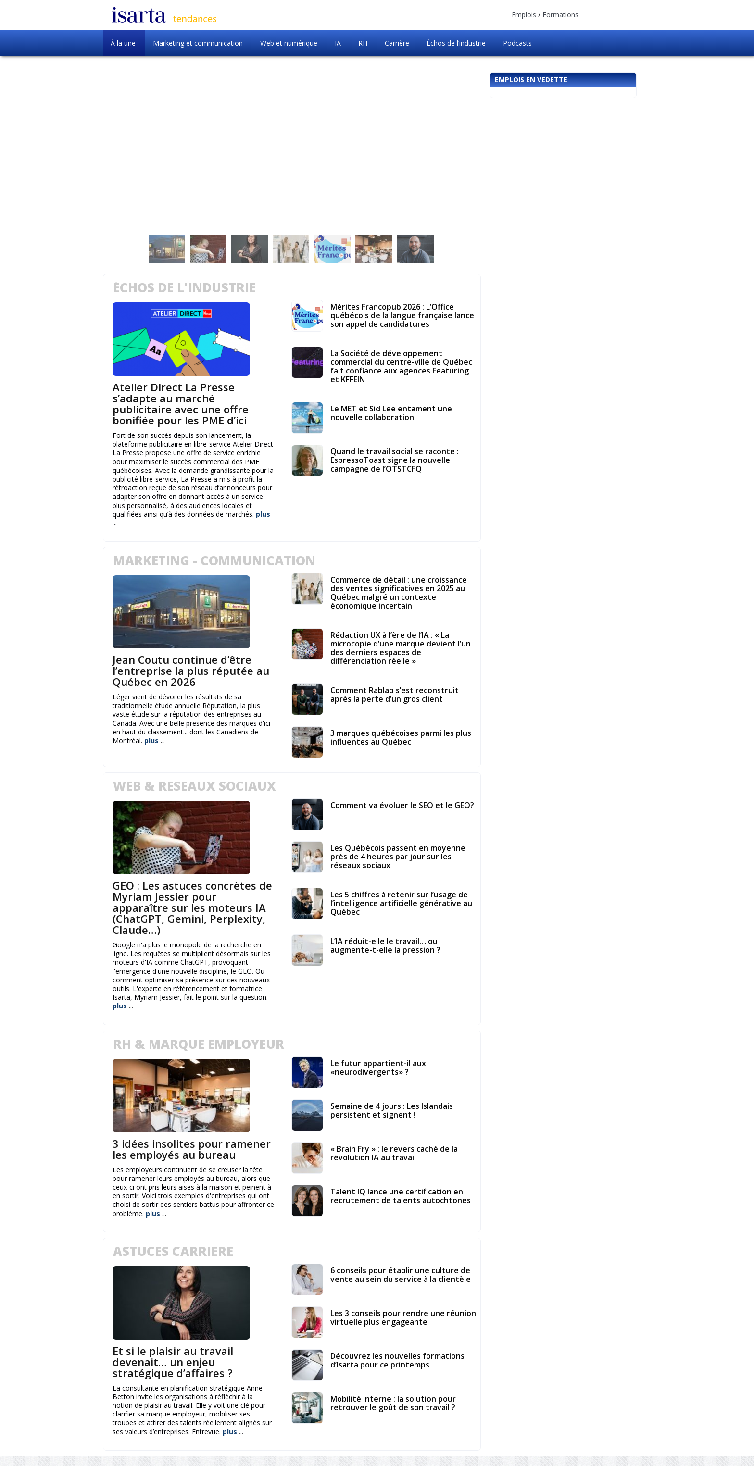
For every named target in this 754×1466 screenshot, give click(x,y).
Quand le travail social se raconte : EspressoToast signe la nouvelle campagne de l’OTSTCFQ (394, 460)
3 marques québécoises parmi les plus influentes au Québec (400, 737)
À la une (123, 43)
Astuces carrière (173, 1251)
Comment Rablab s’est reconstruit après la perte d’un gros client (394, 694)
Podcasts (517, 43)
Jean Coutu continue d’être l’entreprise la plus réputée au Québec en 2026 (191, 670)
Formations (560, 14)
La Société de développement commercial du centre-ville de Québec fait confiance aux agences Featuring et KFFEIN (401, 366)
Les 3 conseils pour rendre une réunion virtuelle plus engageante (403, 1317)
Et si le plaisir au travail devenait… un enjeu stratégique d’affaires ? (173, 1361)
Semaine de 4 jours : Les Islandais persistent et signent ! (391, 1110)
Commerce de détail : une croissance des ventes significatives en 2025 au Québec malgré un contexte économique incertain (398, 592)
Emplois (524, 14)
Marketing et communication (198, 43)
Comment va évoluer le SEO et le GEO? (402, 805)
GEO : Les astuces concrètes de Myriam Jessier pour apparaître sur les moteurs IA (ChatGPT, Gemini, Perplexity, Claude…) (192, 907)
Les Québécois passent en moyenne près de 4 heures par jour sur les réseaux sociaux (397, 856)
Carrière (397, 43)
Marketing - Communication (214, 560)
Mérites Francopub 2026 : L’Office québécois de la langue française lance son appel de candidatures (402, 315)
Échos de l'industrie (184, 287)
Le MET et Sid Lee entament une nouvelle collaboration (391, 412)
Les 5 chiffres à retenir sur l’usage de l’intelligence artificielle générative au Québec (401, 903)
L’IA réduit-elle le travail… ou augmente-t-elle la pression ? (385, 945)
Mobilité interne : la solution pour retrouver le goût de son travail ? (393, 1403)
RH (362, 43)
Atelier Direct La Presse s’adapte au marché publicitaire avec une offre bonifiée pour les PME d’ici (181, 403)
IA (338, 43)
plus (263, 514)
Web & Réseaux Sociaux (194, 786)
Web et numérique (288, 43)
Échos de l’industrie (456, 43)
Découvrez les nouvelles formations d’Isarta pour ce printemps (397, 1360)
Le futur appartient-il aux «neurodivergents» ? (378, 1067)
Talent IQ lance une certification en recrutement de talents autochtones (400, 1195)
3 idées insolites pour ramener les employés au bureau (192, 1149)
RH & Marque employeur (198, 1044)
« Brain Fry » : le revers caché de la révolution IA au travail (394, 1153)
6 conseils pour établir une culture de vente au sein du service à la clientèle (400, 1274)
